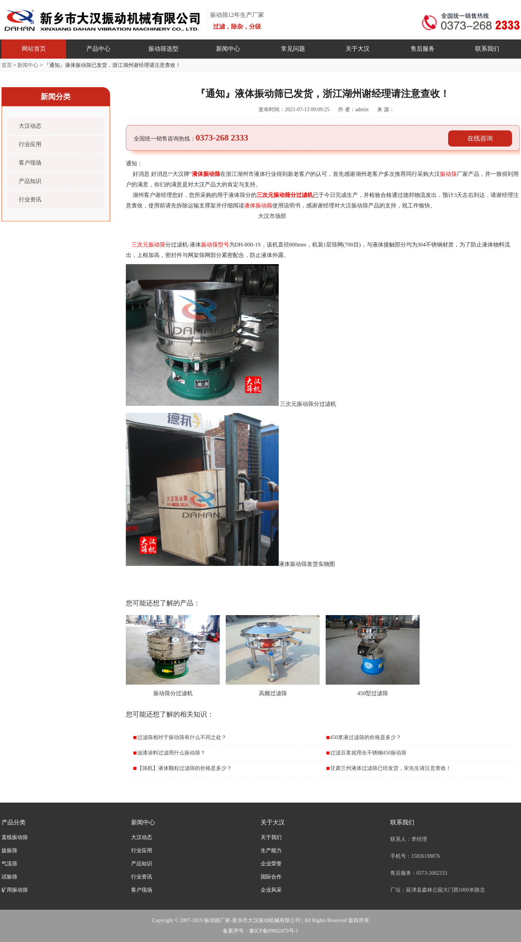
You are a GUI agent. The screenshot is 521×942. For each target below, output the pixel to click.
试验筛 (9, 877)
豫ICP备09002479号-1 (273, 931)
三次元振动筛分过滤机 (285, 195)
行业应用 (30, 144)
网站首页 (34, 48)
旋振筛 (9, 850)
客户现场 (30, 163)
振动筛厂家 (217, 920)
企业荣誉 (271, 863)
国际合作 (271, 877)
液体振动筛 (206, 174)
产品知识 (30, 181)
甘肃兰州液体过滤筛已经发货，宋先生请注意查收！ (390, 768)
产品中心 (98, 48)
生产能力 (271, 850)
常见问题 (293, 48)
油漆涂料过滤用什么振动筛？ (171, 753)
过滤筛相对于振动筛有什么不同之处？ (182, 737)
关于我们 (271, 837)
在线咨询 (480, 138)
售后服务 (423, 48)
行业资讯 (30, 200)
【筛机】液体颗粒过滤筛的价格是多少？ (184, 768)
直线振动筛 (15, 837)
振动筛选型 (163, 48)
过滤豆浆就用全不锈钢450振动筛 (368, 753)
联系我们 (487, 48)
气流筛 (9, 863)
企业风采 (271, 890)
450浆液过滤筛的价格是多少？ (365, 737)
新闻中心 (228, 48)
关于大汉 (358, 48)
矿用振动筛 (15, 890)
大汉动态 (30, 126)
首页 (7, 65)
